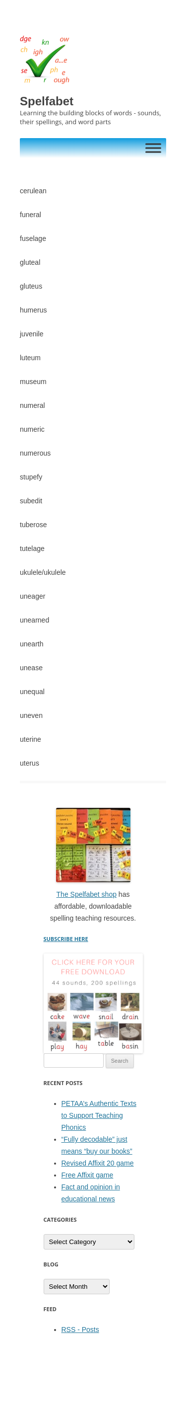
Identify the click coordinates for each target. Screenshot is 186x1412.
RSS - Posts (80, 1330)
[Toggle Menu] (153, 148)
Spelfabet (46, 101)
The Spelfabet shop (87, 894)
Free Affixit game (88, 1175)
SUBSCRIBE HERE (66, 938)
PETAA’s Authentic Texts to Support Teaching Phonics (99, 1115)
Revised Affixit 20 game (98, 1163)
